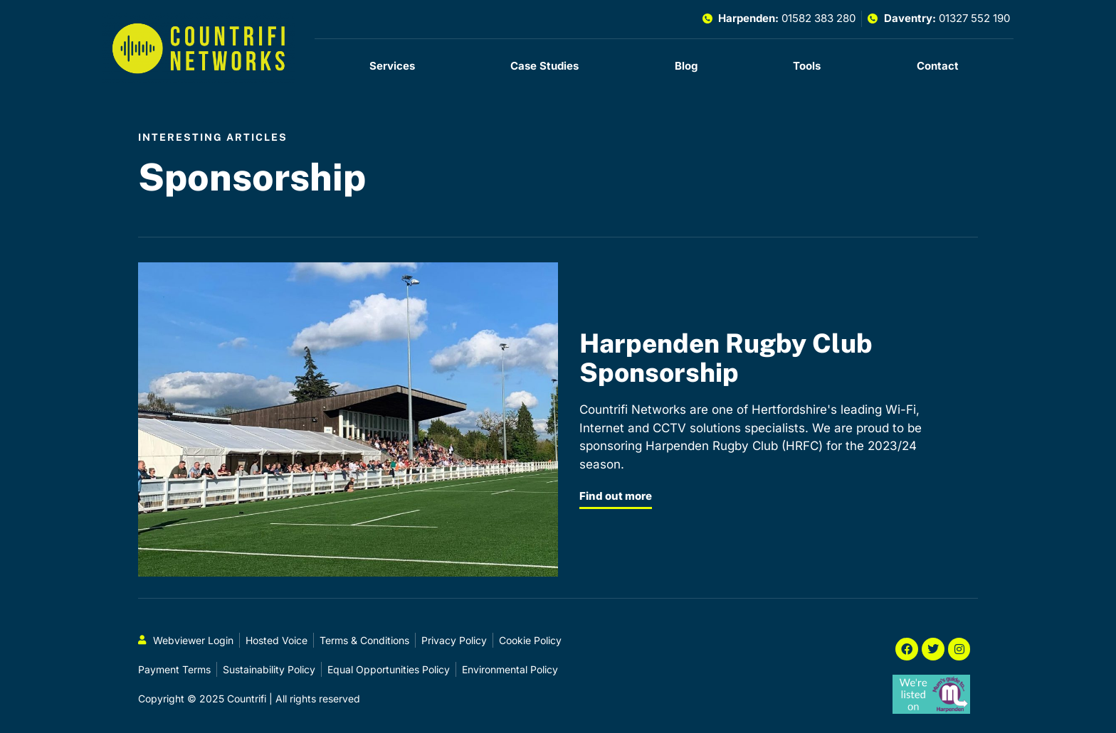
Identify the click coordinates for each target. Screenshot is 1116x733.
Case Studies (544, 66)
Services (392, 66)
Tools (807, 66)
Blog (686, 66)
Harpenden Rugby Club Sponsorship (726, 357)
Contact (938, 66)
